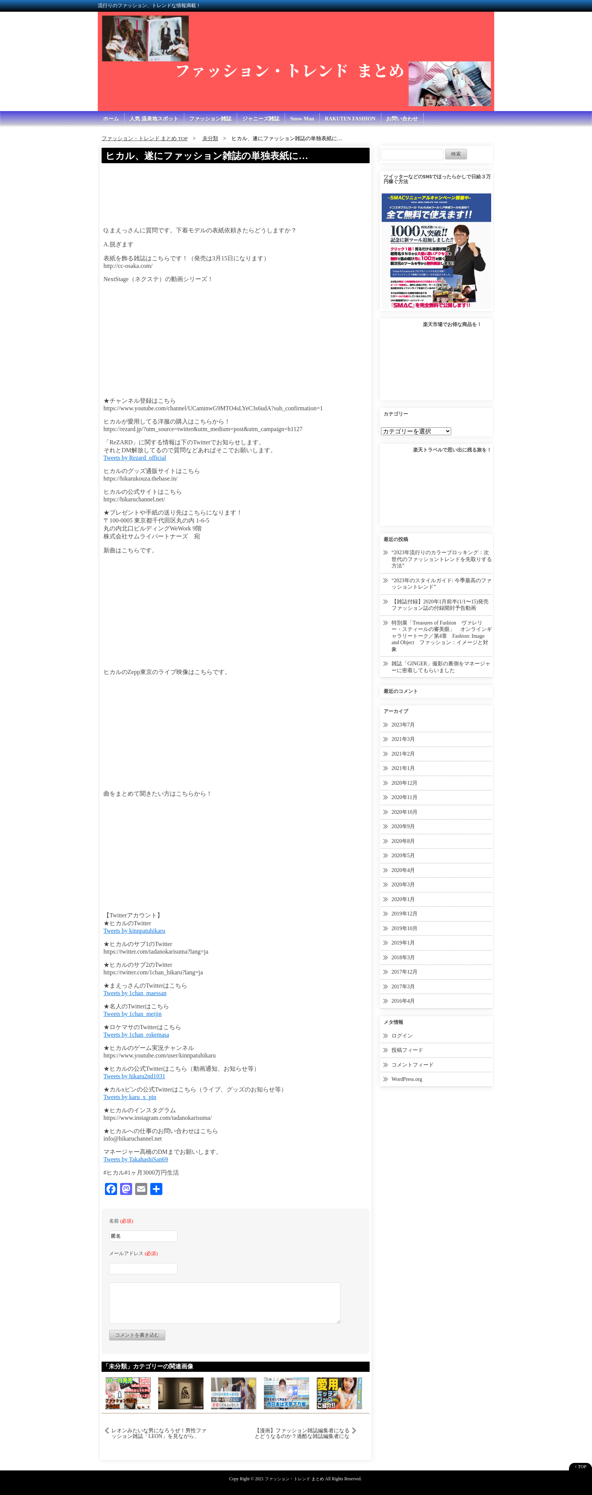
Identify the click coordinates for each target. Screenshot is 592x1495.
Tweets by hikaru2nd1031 (134, 1076)
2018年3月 (403, 957)
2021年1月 (403, 768)
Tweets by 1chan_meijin (132, 1014)
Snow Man (303, 119)
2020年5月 (403, 856)
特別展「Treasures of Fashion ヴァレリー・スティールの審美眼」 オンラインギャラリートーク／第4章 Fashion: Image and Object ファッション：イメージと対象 (442, 636)
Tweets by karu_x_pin (130, 1097)
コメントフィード (413, 1065)
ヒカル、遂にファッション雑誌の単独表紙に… (210, 155)
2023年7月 (403, 725)
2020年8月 (403, 841)
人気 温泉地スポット (154, 119)
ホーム (111, 119)
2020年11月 (405, 798)
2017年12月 (405, 972)
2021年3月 (403, 739)
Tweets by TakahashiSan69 (136, 1159)
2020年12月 (405, 783)
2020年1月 (403, 899)
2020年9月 (403, 827)
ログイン (402, 1036)
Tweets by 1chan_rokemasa (136, 1034)
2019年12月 (405, 914)
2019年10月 (405, 928)
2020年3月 (403, 885)
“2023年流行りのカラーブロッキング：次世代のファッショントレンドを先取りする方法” (442, 559)
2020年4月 (403, 870)
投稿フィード (407, 1050)
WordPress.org (407, 1079)
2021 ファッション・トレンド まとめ (289, 1478)
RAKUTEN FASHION (352, 119)
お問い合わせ (404, 119)
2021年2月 (403, 754)
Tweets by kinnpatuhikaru (134, 931)
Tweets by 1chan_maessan (135, 993)
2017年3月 (403, 986)
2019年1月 (403, 943)
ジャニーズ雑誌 (261, 119)
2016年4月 (403, 1001)
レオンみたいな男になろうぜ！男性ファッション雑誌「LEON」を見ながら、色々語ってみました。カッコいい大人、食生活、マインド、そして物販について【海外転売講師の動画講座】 (159, 1433)
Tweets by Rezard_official (135, 458)
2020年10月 (405, 812)
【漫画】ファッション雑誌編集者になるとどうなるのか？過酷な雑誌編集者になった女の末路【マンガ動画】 (302, 1433)
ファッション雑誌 (211, 119)
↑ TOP (580, 1466)
